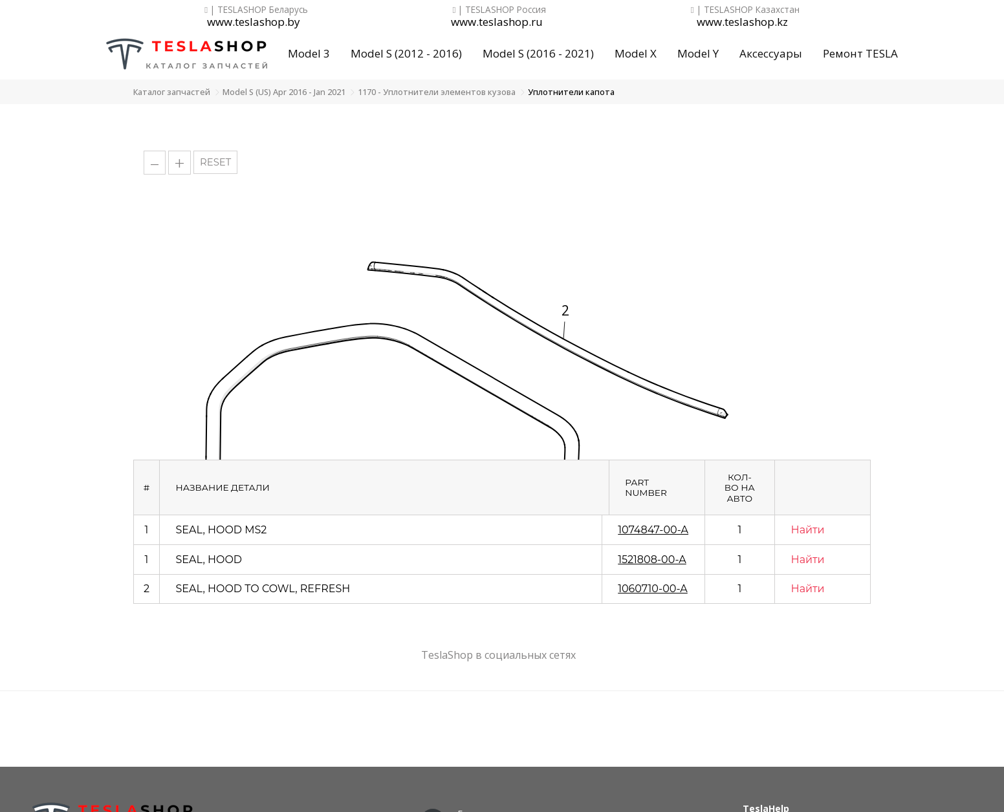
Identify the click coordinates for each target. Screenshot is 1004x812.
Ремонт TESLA (860, 53)
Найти (808, 530)
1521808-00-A (652, 559)
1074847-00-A (653, 530)
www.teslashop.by (253, 22)
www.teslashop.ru (497, 22)
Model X (636, 53)
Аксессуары (770, 53)
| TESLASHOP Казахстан (745, 9)
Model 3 (309, 53)
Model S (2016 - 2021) (538, 53)
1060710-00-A (653, 588)
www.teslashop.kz (742, 22)
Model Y (698, 53)
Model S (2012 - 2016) (406, 53)
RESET (215, 162)
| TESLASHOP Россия (500, 9)
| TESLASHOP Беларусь (256, 9)
